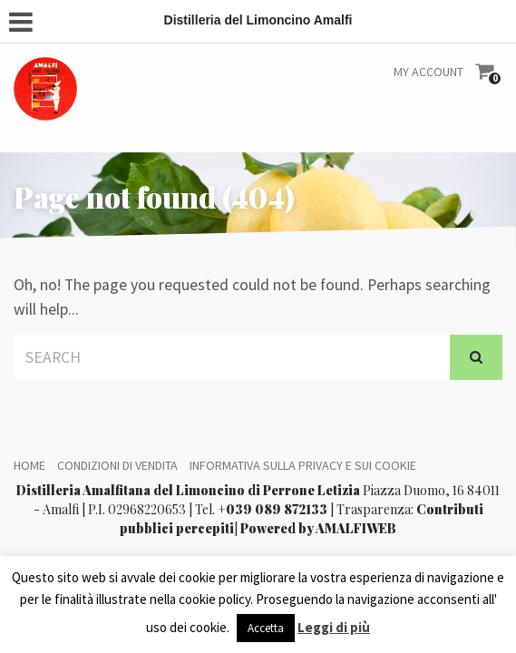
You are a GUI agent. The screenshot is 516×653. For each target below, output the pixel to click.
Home (29, 465)
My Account (428, 71)
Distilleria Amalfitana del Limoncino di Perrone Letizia (188, 490)
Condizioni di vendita (117, 465)
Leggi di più (333, 627)
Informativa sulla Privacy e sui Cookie (303, 465)
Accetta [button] (266, 628)
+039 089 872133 (272, 509)
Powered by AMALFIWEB (318, 528)
